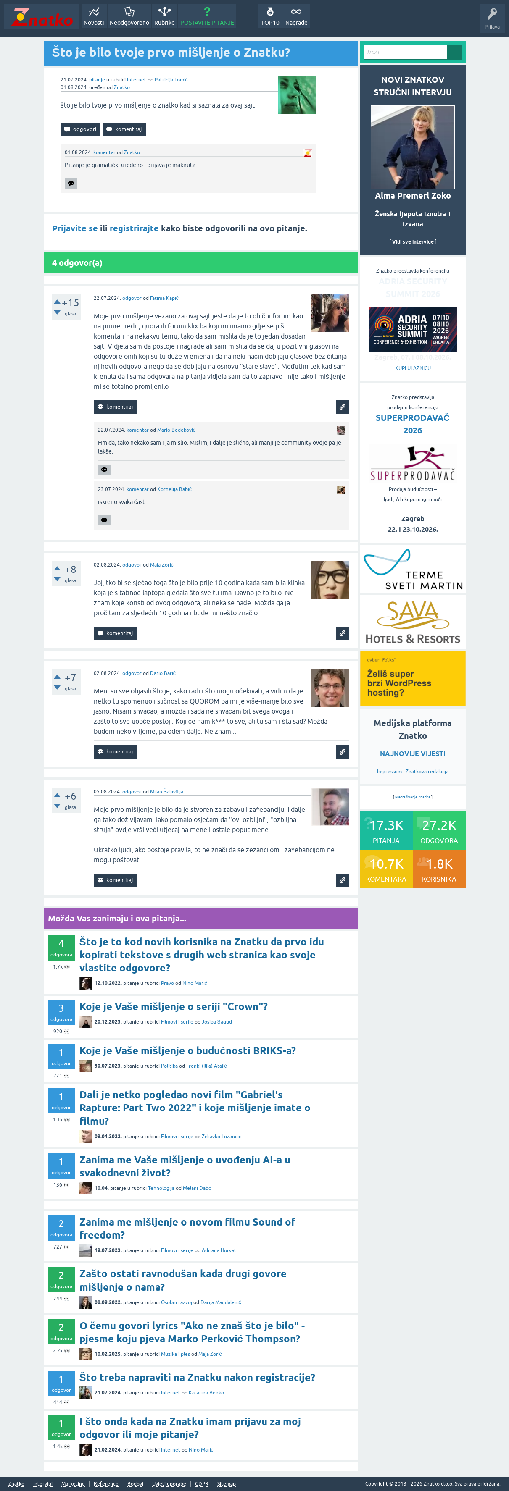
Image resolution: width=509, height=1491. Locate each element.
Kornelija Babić (174, 489)
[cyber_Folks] (413, 703)
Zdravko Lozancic (221, 1136)
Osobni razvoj (176, 1302)
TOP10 (270, 22)
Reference (106, 1484)
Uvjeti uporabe (169, 1484)
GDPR (201, 1484)
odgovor (132, 298)
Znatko (122, 87)
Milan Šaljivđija (167, 792)
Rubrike (164, 22)
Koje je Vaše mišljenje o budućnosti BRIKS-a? (187, 1051)
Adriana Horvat (219, 1250)
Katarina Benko (206, 1393)
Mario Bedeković (176, 430)
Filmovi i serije (177, 1022)
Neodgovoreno (129, 22)
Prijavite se (75, 228)
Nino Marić (194, 983)
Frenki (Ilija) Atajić (206, 1066)
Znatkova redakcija (427, 771)
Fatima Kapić (164, 298)
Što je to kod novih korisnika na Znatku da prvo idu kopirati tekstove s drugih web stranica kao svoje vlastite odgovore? (201, 955)
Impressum (389, 771)
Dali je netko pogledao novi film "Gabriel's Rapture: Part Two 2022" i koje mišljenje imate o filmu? (195, 1108)
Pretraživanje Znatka (413, 797)
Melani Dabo (197, 1188)
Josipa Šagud (217, 1022)
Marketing (73, 1484)
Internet (136, 80)
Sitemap (226, 1484)
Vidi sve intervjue (413, 242)
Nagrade (296, 22)
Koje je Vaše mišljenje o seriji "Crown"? (173, 1006)
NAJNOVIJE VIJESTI (413, 754)
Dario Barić (163, 673)
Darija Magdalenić (220, 1302)
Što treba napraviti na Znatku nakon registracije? (197, 1377)
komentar (104, 152)
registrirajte (134, 228)
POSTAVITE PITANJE (207, 22)
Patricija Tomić (171, 80)
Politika (169, 1066)
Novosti (94, 22)
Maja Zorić (162, 565)
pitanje (97, 80)
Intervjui (43, 1484)
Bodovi (135, 1484)
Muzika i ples (175, 1354)
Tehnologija (161, 1188)
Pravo (167, 983)
